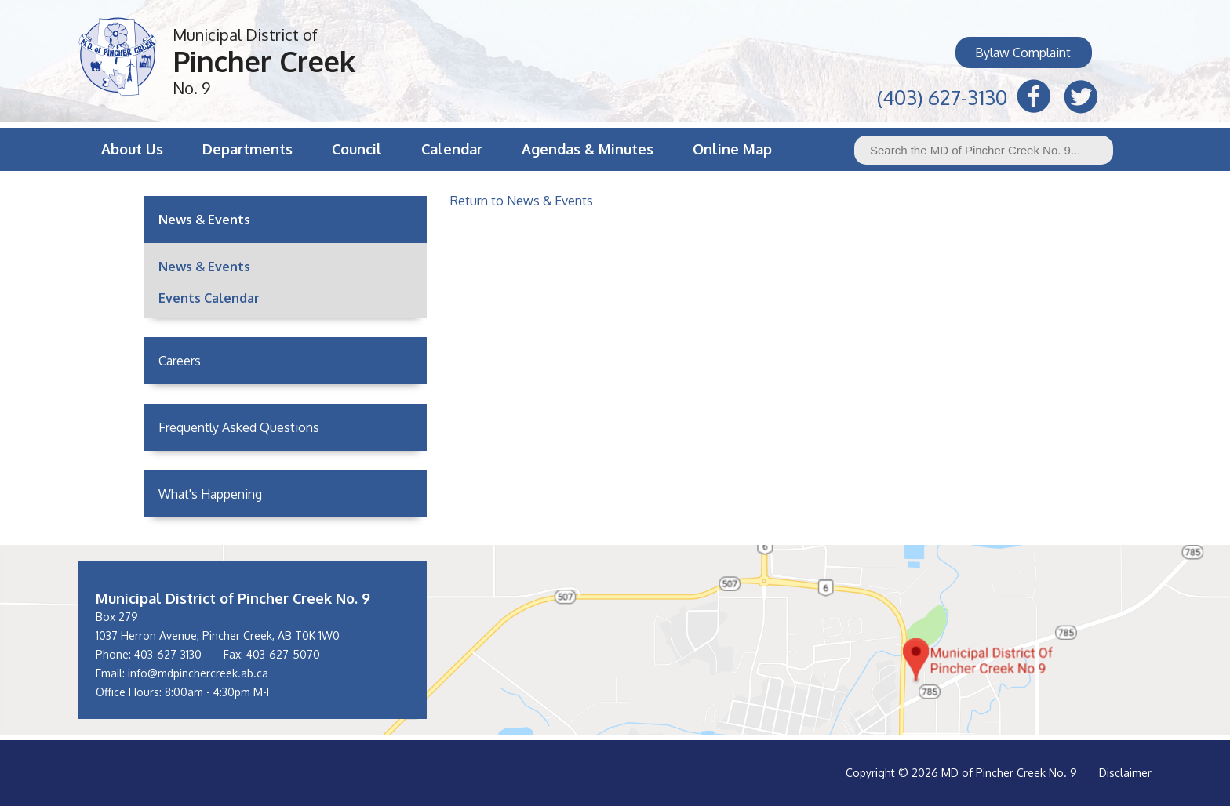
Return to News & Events (521, 201)
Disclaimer (1125, 772)
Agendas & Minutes (587, 149)
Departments (247, 149)
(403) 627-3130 (942, 95)
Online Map (732, 149)
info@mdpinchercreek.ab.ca (198, 673)
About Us (132, 149)
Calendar (451, 149)
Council (357, 149)
